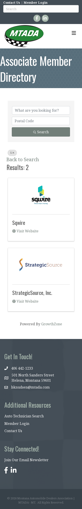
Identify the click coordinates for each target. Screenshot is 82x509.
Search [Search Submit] (41, 132)
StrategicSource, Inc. (32, 292)
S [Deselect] (12, 153)
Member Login (35, 2)
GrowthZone (51, 324)
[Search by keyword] (41, 110)
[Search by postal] (41, 121)
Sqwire (18, 222)
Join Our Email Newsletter (26, 459)
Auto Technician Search (24, 416)
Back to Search (22, 159)
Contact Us (11, 2)
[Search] (41, 9)
